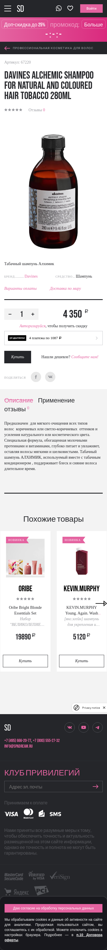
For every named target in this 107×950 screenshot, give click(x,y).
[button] (53, 338)
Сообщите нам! (84, 357)
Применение (56, 400)
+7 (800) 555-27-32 (46, 740)
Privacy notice (91, 707)
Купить (17, 357)
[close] (104, 708)
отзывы (16, 409)
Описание (18, 400)
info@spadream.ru (18, 746)
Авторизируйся (32, 326)
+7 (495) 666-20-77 (17, 740)
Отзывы (37, 110)
